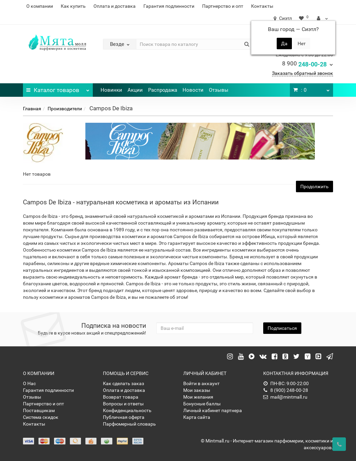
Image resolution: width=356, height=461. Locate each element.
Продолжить (314, 186)
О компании (39, 6)
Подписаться (282, 328)
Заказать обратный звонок (302, 73)
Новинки (111, 90)
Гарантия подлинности (168, 6)
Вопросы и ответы (123, 403)
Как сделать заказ (123, 383)
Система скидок (40, 417)
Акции (135, 90)
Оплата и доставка (114, 6)
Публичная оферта (123, 417)
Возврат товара (120, 397)
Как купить (73, 6)
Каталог (57, 88)
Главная (32, 108)
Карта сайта (196, 417)
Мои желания (198, 397)
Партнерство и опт (222, 6)
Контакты (262, 6)
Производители (65, 108)
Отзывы (218, 90)
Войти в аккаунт (201, 383)
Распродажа (162, 90)
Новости (193, 90)
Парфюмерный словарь (129, 424)
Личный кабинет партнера (212, 410)
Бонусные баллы (202, 403)
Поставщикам (39, 410)
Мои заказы (196, 390)
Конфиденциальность (127, 410)
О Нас (29, 383)
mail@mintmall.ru (285, 397)
